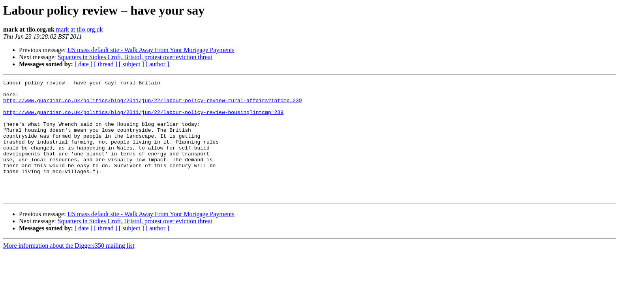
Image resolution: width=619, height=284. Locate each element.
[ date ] (83, 64)
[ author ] (157, 64)
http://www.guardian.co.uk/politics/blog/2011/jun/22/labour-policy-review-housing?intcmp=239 (143, 119)
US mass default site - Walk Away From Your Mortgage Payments (151, 50)
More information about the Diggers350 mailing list (68, 269)
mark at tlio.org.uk (79, 29)
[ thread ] (105, 64)
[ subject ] (131, 64)
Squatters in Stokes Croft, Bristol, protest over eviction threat (135, 57)
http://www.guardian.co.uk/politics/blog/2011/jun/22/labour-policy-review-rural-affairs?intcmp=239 (152, 104)
